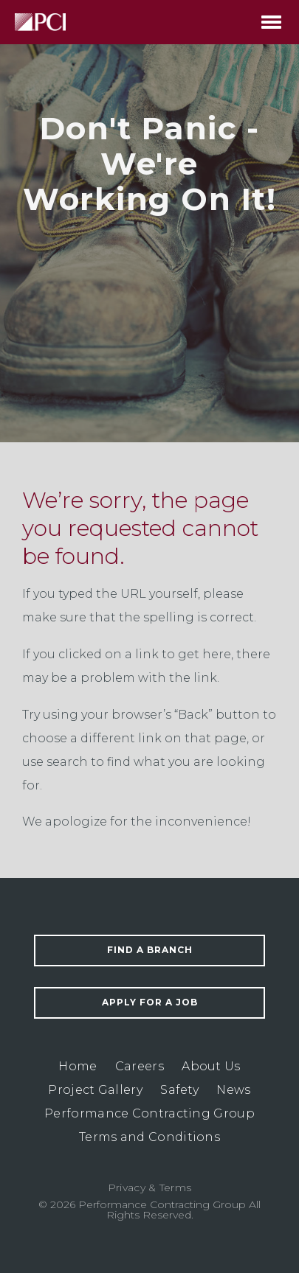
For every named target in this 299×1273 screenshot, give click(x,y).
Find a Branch (150, 949)
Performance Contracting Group (149, 1113)
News (233, 1090)
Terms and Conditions (149, 1137)
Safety (179, 1090)
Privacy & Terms (150, 1187)
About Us (211, 1066)
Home (77, 1066)
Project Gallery (95, 1090)
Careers (139, 1066)
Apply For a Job (150, 1002)
